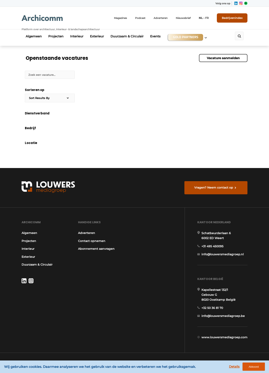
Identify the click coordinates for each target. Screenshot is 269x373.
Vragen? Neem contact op (213, 187)
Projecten (55, 36)
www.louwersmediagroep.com (224, 337)
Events (155, 36)
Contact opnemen (91, 241)
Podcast (140, 18)
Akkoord (254, 366)
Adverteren (161, 18)
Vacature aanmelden (223, 58)
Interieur (76, 36)
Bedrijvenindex (232, 18)
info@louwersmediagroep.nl (222, 254)
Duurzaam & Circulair (127, 36)
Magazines (120, 18)
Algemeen (34, 36)
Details (234, 366)
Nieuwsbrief (183, 18)
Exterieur (97, 36)
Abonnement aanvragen (96, 249)
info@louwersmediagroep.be (223, 316)
